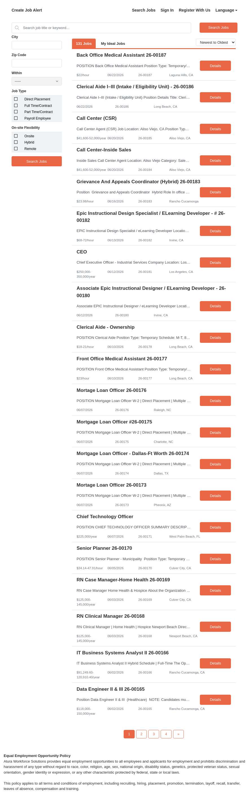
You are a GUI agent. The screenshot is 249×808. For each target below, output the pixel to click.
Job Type (19, 91)
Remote (30, 149)
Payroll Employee (38, 118)
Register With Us (194, 10)
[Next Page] (178, 734)
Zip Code (19, 55)
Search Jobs (143, 10)
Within (17, 73)
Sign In (167, 10)
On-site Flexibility (26, 128)
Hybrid (29, 142)
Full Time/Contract (38, 106)
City (15, 37)
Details (215, 66)
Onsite (29, 136)
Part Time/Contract (39, 112)
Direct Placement (37, 99)
